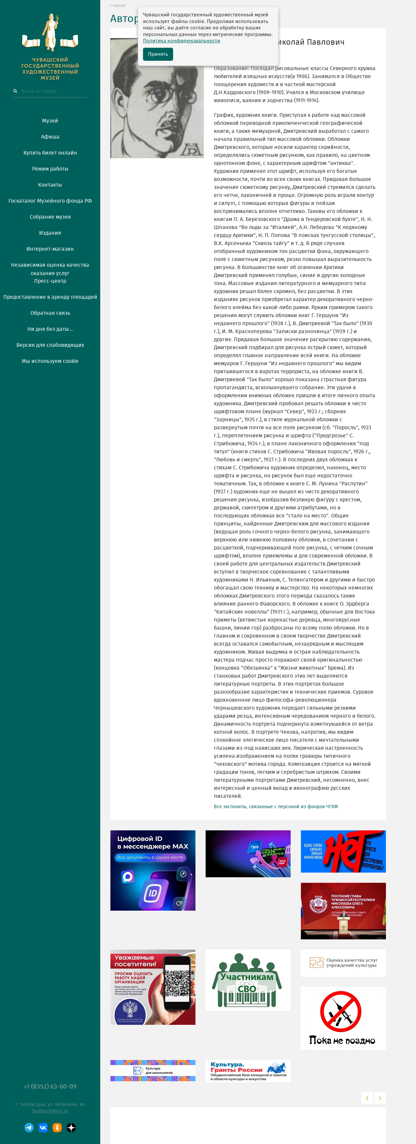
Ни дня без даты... (50, 329)
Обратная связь (50, 313)
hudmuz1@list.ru (50, 1111)
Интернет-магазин (50, 249)
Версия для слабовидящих (50, 345)
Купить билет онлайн (50, 153)
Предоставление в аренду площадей (50, 297)
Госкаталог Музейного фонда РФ (50, 201)
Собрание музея (50, 217)
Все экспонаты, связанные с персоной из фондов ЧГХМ (276, 807)
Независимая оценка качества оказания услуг (50, 268)
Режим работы (50, 169)
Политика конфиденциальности (181, 40)
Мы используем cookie (50, 361)
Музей (50, 121)
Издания (50, 233)
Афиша (50, 137)
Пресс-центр (50, 281)
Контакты (50, 185)
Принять (158, 54)
